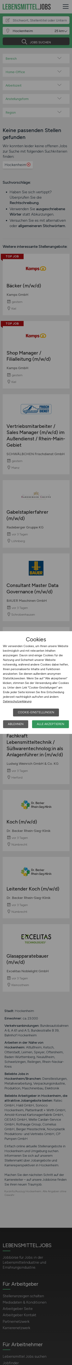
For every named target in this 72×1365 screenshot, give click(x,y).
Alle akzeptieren (50, 724)
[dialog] (36, 682)
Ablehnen (15, 724)
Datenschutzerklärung (17, 701)
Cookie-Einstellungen (36, 712)
